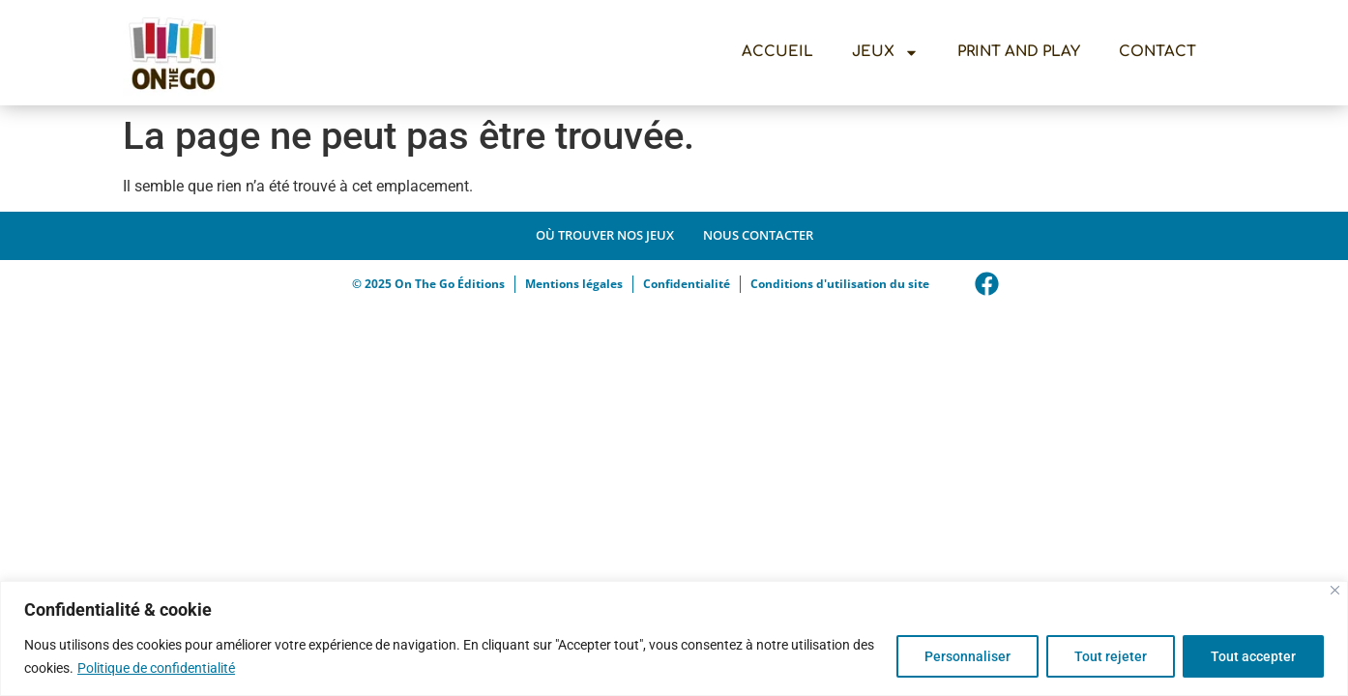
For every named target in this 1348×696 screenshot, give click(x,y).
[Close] (1335, 590)
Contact (1157, 52)
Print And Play (1018, 52)
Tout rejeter (1110, 656)
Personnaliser (967, 656)
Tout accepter (1253, 656)
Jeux (885, 53)
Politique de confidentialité (156, 668)
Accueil (777, 52)
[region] (674, 638)
